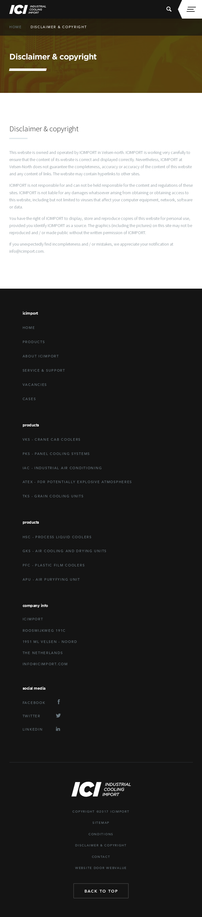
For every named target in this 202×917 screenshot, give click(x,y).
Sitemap (101, 823)
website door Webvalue (101, 868)
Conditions (101, 834)
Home (15, 27)
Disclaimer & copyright (59, 27)
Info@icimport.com (45, 664)
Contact (101, 857)
